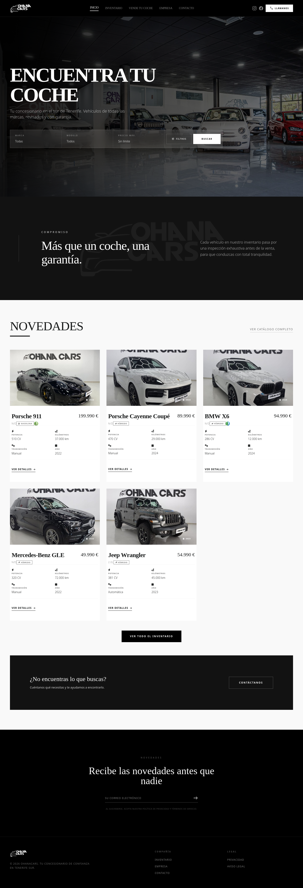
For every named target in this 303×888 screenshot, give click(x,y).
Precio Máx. (127, 135)
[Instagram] (254, 8)
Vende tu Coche (141, 8)
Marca (19, 135)
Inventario (113, 8)
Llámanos (279, 8)
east (195, 798)
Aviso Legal (236, 866)
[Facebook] (261, 8)
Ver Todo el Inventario (151, 636)
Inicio (94, 7)
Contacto (186, 8)
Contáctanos (251, 682)
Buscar (207, 138)
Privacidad (235, 860)
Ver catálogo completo (271, 329)
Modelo (72, 135)
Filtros (179, 139)
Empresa (165, 8)
